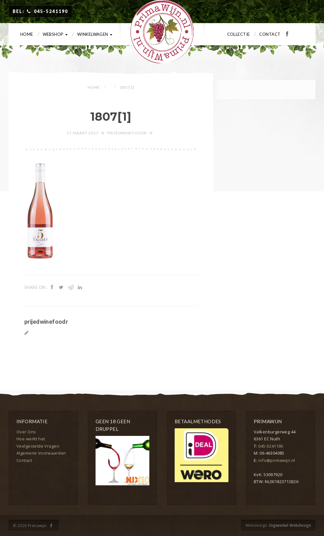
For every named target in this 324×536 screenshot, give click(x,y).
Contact (269, 34)
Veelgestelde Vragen (37, 446)
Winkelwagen (94, 34)
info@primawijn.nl (276, 460)
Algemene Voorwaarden (41, 453)
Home (26, 34)
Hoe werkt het (30, 439)
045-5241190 (270, 446)
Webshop (55, 34)
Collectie (238, 34)
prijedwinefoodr (127, 133)
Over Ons (26, 432)
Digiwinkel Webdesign (290, 525)
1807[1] (111, 117)
